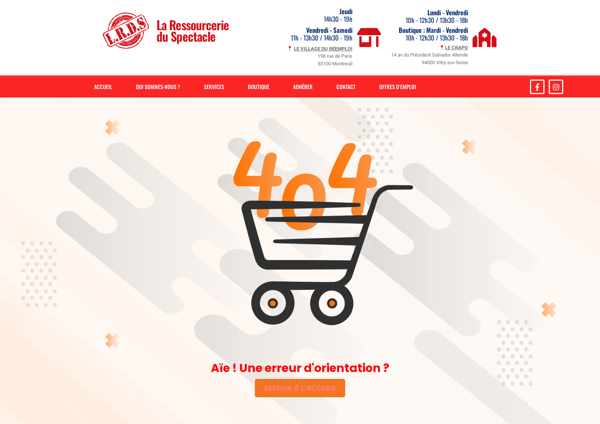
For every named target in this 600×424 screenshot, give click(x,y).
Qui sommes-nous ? (158, 87)
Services (214, 87)
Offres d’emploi (397, 87)
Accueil (103, 87)
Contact (345, 87)
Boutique (258, 87)
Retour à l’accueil (300, 388)
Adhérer (303, 87)
